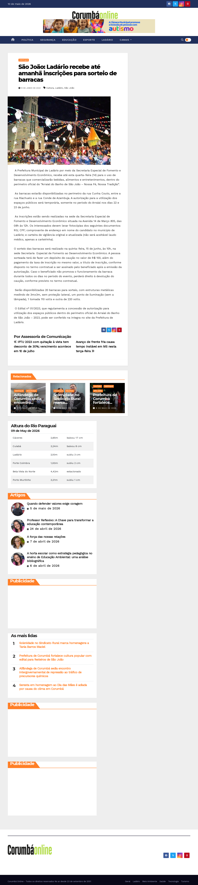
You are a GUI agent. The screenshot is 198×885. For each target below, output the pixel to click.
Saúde (163, 881)
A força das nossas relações (46, 537)
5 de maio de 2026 (45, 508)
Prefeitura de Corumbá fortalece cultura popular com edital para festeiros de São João (55, 657)
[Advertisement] (36, 608)
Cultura (50, 88)
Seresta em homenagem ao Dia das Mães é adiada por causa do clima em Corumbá (53, 687)
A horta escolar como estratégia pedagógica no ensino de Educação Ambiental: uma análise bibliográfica (59, 557)
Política (27, 39)
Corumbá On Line (36, 859)
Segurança (48, 39)
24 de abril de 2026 (45, 529)
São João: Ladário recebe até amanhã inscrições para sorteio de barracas (67, 73)
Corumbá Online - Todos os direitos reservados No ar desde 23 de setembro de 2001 (49, 881)
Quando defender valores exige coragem (54, 503)
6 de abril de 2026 (45, 566)
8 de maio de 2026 (106, 408)
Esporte (89, 39)
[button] (182, 39)
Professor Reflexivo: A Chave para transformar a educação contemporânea (60, 522)
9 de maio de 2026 (27, 408)
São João (69, 88)
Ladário (107, 39)
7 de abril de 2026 (44, 541)
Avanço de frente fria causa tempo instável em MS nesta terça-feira (96, 346)
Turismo (185, 881)
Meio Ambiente (149, 881)
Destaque (23, 60)
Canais (126, 39)
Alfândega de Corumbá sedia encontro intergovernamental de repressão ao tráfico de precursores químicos (50, 672)
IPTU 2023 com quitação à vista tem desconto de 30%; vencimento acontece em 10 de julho (42, 346)
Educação (69, 39)
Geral (127, 881)
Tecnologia (173, 881)
